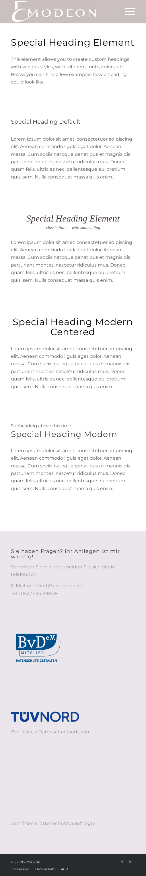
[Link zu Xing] (122, 861)
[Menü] (127, 11)
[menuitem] (127, 11)
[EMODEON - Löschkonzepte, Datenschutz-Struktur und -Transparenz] (60, 11)
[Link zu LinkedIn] (130, 861)
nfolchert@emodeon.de (54, 585)
